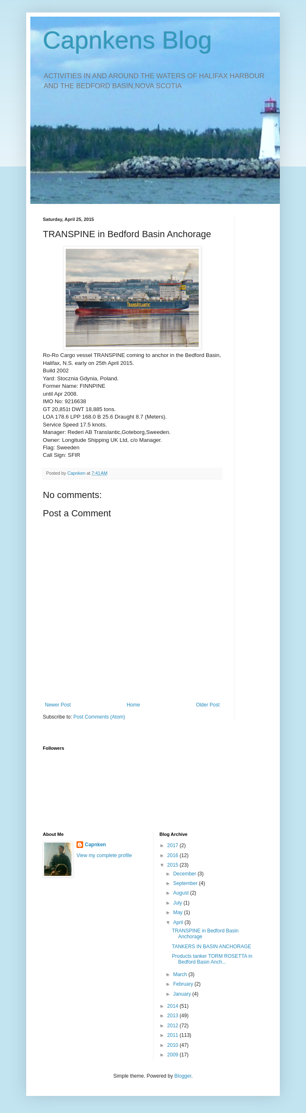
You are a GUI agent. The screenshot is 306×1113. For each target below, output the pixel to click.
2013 (173, 1016)
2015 (173, 865)
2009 (173, 1055)
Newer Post (58, 705)
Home (133, 705)
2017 (173, 845)
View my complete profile (104, 855)
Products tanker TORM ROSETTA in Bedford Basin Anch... (212, 959)
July (178, 903)
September (186, 883)
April (178, 922)
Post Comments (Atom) (99, 717)
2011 (173, 1035)
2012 (173, 1026)
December (185, 874)
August (181, 893)
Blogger (182, 1076)
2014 (173, 1006)
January (182, 994)
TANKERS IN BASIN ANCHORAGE (211, 946)
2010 (173, 1045)
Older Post (208, 705)
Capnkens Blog (127, 40)
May (178, 912)
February (183, 984)
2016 (173, 855)
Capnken (95, 845)
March (180, 974)
